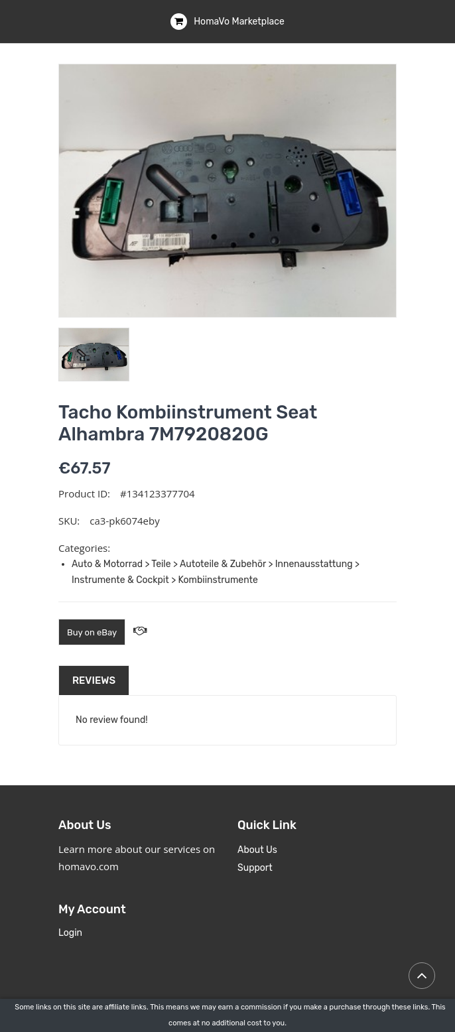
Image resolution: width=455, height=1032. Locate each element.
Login (70, 932)
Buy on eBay (92, 632)
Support (255, 867)
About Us (257, 850)
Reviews (93, 680)
